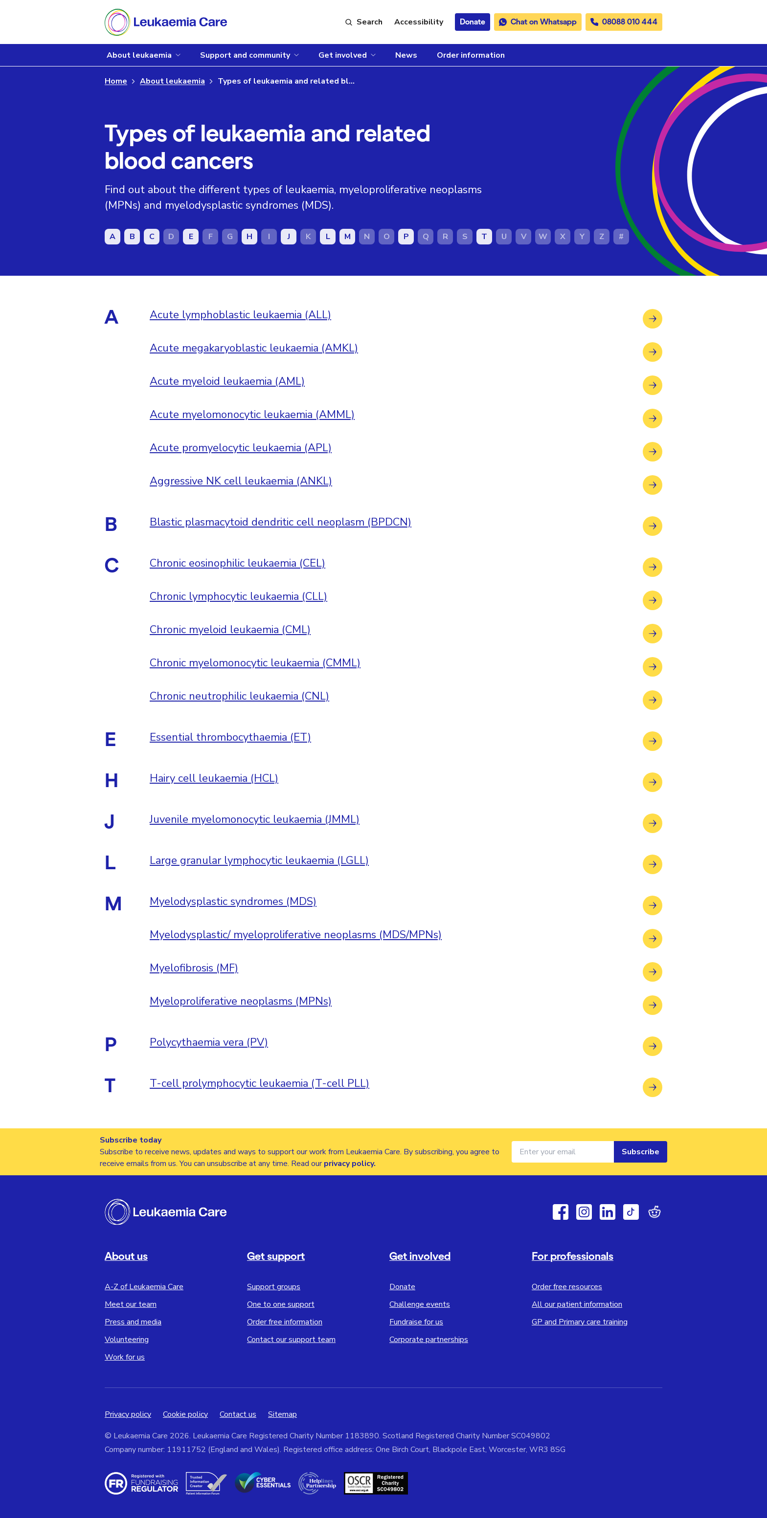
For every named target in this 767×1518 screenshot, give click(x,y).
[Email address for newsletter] (563, 1152)
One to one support (281, 1304)
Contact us (238, 1414)
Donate (402, 1286)
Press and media (133, 1322)
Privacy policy (128, 1414)
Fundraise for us (416, 1322)
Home (116, 81)
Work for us (125, 1357)
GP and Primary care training (580, 1322)
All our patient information (577, 1304)
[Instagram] (584, 1212)
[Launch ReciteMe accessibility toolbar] (418, 22)
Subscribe (640, 1151)
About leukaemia (172, 81)
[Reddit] (654, 1212)
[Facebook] (560, 1212)
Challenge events (419, 1304)
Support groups (273, 1286)
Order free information (284, 1322)
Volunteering (127, 1339)
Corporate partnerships (428, 1339)
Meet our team (131, 1304)
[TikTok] (631, 1212)
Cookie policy (185, 1414)
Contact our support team (291, 1339)
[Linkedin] (607, 1212)
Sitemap (282, 1414)
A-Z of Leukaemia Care (144, 1286)
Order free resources (567, 1286)
